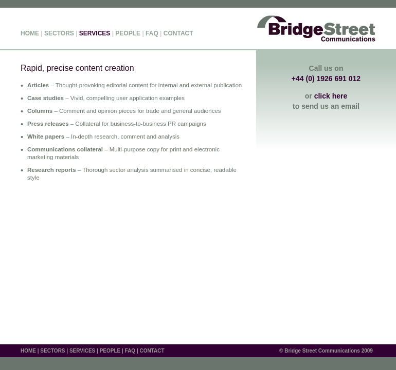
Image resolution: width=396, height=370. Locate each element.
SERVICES (82, 351)
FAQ (152, 33)
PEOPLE (127, 33)
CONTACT (178, 33)
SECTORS (59, 33)
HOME (30, 33)
